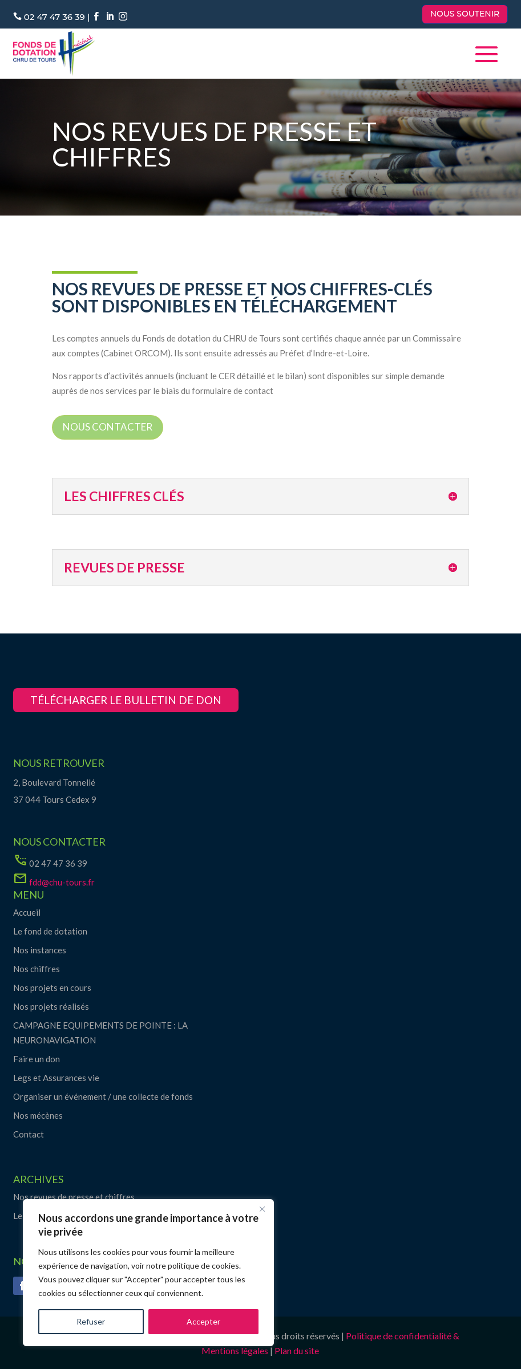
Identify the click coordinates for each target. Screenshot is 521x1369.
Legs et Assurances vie (56, 1078)
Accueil (27, 912)
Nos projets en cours (52, 987)
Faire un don (36, 1059)
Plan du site (296, 1350)
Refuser (90, 1321)
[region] (148, 1272)
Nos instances (39, 950)
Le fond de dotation (50, 931)
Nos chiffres (36, 969)
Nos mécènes (38, 1115)
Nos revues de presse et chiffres (74, 1197)
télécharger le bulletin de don (125, 699)
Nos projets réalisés (51, 1006)
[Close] (262, 1209)
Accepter (203, 1321)
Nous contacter (107, 427)
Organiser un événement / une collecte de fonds (103, 1096)
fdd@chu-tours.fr (62, 882)
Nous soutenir (465, 14)
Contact (28, 1134)
